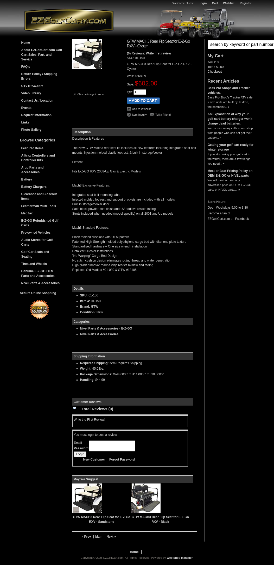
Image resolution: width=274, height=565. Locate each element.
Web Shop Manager (180, 557)
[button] (231, 44)
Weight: (86, 368)
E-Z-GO (126, 328)
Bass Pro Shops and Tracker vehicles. (229, 90)
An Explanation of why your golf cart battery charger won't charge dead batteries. (230, 118)
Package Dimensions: (96, 374)
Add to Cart (143, 100)
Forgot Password (122, 459)
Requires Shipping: (94, 363)
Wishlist (228, 3)
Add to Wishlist (141, 108)
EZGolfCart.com (68, 20)
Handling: (87, 380)
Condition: (88, 312)
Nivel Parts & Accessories (99, 328)
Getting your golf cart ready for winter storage (231, 147)
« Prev (86, 536)
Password (81, 448)
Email (78, 443)
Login (203, 3)
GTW (94, 306)
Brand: (85, 306)
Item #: (85, 301)
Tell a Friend (163, 114)
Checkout (215, 71)
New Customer (94, 459)
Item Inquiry (139, 114)
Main (98, 536)
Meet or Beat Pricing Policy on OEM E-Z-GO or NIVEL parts (230, 173)
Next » (111, 536)
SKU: (131, 58)
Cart (215, 3)
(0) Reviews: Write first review (149, 53)
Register (246, 3)
